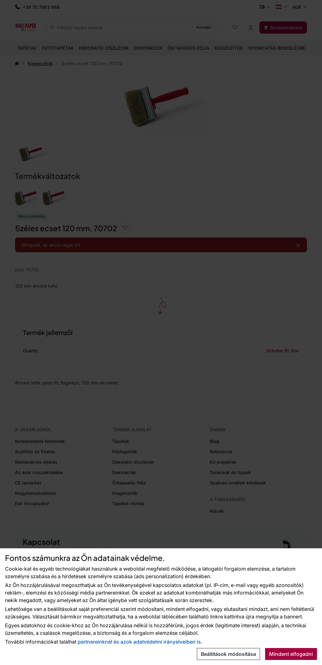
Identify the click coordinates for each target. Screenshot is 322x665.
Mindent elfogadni (291, 654)
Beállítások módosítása (228, 654)
